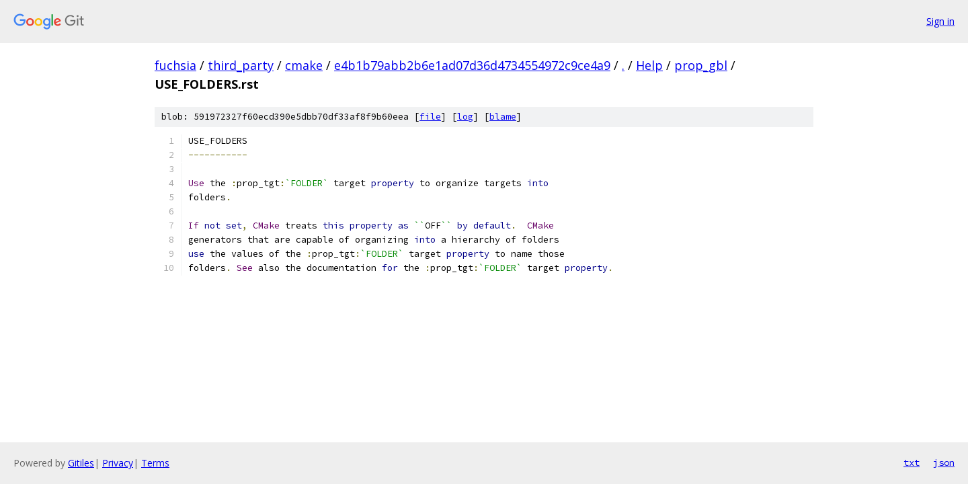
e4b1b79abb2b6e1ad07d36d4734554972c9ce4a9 (472, 65)
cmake (304, 65)
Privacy (117, 462)
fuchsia (175, 65)
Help (649, 65)
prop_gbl (700, 65)
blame (502, 116)
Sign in (940, 21)
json (944, 462)
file (430, 116)
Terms (155, 462)
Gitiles (81, 462)
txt (911, 462)
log (465, 116)
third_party (241, 65)
